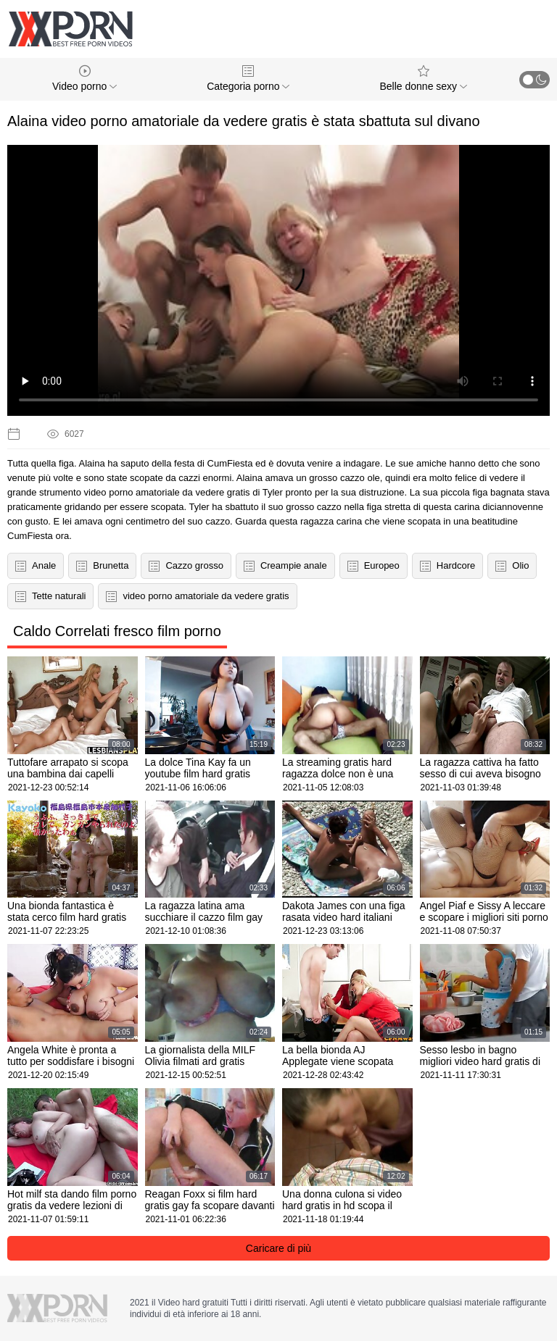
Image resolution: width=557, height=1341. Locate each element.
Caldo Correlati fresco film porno (117, 631)
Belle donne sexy (423, 78)
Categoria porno (248, 78)
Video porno (84, 78)
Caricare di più (278, 1248)
